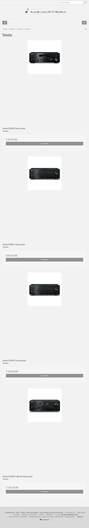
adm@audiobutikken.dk (69, 515)
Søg (85, 2)
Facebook (44, 520)
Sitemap (80, 517)
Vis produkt (44, 143)
